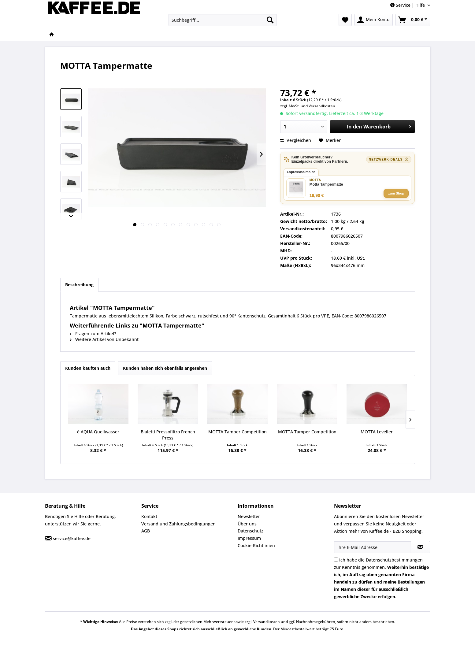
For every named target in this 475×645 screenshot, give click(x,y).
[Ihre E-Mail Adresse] (372, 547)
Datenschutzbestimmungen (394, 560)
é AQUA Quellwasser (98, 432)
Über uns (247, 524)
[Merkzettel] (345, 20)
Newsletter (249, 516)
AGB (145, 531)
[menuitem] (222, 20)
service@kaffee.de (72, 538)
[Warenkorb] (412, 20)
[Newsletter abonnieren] (420, 547)
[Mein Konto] (373, 20)
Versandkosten (322, 106)
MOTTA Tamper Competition (237, 432)
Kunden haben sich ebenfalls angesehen (165, 368)
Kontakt (149, 516)
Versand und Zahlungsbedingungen (178, 524)
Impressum (249, 538)
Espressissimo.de (301, 172)
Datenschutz (250, 531)
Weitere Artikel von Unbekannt (104, 339)
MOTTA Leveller (377, 432)
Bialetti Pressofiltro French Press (168, 435)
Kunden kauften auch (87, 368)
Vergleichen (295, 140)
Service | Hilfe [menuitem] (408, 5)
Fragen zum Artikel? (93, 333)
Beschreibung (79, 284)
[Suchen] (270, 20)
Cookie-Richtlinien (256, 545)
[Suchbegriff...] (222, 20)
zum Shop (396, 193)
